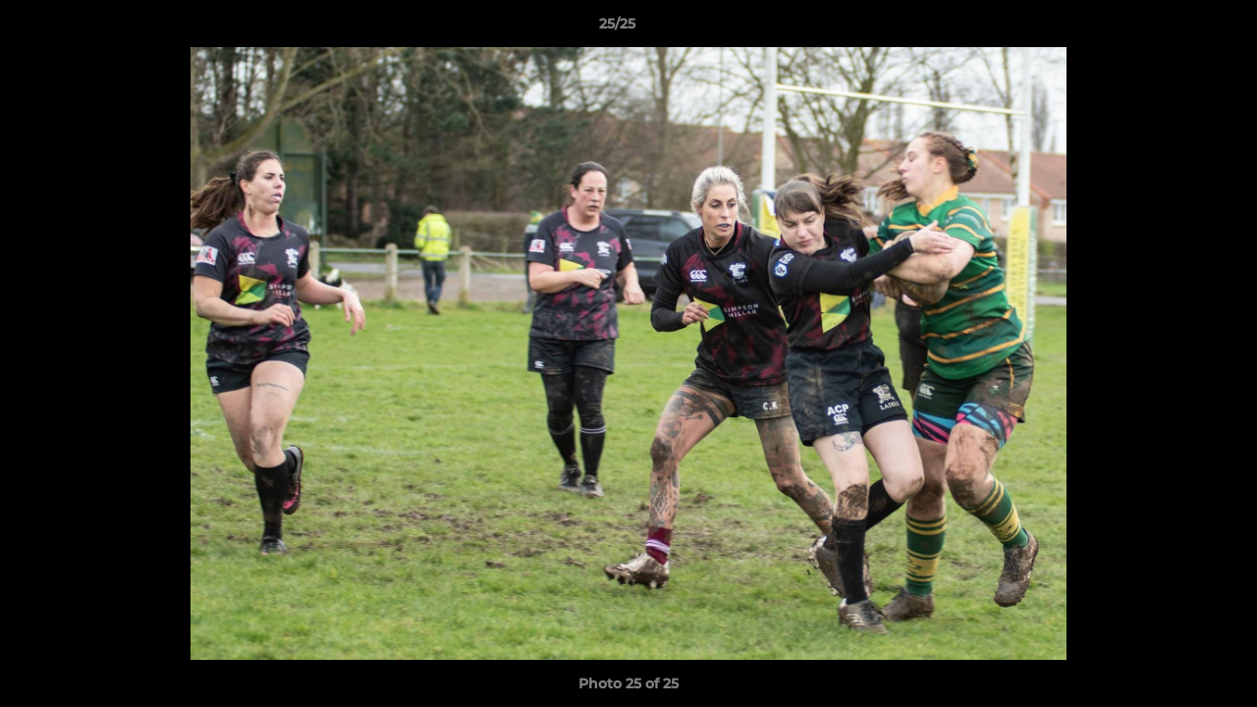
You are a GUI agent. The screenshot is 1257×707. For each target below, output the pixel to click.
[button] (1174, 28)
